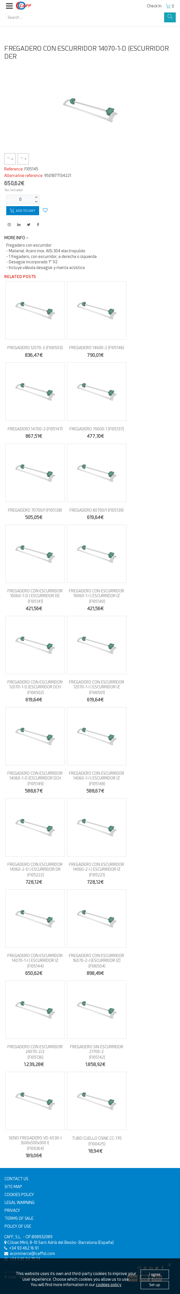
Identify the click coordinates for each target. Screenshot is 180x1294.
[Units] (20, 199)
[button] (9, 6)
